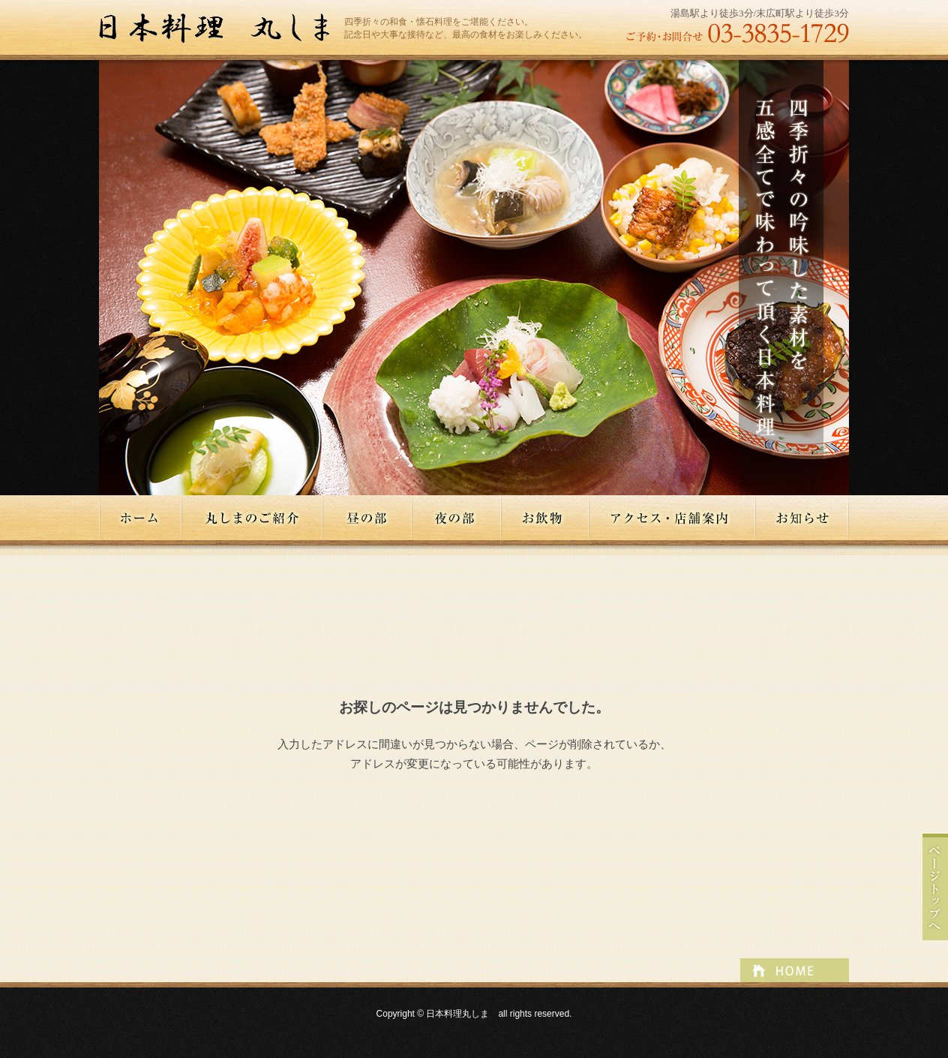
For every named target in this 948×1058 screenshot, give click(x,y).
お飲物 (546, 517)
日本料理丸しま (221, 29)
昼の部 (367, 517)
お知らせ (802, 517)
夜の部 (457, 517)
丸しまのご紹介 (252, 517)
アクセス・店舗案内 (673, 517)
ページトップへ (935, 887)
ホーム (140, 517)
